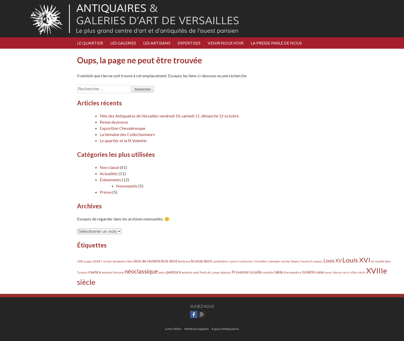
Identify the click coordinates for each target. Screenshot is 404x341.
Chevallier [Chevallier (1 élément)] (260, 261)
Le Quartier (90, 42)
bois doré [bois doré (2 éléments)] (169, 261)
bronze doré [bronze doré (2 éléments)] (201, 261)
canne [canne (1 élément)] (234, 261)
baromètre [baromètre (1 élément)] (120, 261)
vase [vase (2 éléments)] (320, 272)
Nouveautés (127, 185)
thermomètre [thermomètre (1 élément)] (292, 272)
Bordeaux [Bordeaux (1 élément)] (184, 261)
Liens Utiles (173, 329)
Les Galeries (123, 42)
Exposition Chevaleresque (122, 128)
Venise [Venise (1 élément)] (337, 272)
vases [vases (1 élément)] (328, 272)
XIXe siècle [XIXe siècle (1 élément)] (358, 272)
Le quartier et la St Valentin (123, 140)
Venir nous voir (225, 42)
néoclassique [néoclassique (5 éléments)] (141, 271)
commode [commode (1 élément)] (274, 261)
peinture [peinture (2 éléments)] (173, 272)
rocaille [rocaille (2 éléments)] (255, 272)
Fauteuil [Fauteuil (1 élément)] (306, 261)
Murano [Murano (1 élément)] (118, 272)
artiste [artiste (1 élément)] (107, 261)
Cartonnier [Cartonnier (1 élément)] (246, 261)
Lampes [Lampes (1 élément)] (318, 261)
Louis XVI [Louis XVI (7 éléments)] (356, 260)
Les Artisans (156, 42)
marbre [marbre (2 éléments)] (94, 272)
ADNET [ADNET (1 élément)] (97, 261)
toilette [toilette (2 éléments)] (308, 272)
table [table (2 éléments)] (278, 272)
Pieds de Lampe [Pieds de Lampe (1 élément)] (210, 272)
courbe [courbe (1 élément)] (285, 261)
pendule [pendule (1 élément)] (187, 272)
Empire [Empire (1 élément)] (295, 261)
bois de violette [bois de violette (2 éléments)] (147, 261)
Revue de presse (114, 122)
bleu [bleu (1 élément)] (130, 261)
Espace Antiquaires (225, 329)
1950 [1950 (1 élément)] (80, 261)
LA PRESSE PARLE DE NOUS (276, 42)
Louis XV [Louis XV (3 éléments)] (332, 260)
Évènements (110, 179)
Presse (106, 192)
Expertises (189, 42)
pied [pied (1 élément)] (196, 272)
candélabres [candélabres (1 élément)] (221, 261)
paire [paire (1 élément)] (162, 272)
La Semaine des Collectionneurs (127, 134)
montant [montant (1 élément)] (107, 272)
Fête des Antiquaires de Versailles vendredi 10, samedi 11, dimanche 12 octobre (169, 115)
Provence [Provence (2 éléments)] (240, 272)
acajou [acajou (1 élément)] (88, 261)
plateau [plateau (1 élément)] (226, 272)
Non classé (109, 167)
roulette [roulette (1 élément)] (268, 272)
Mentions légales (196, 329)
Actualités (109, 173)
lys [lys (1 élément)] (372, 261)
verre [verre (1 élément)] (346, 272)
